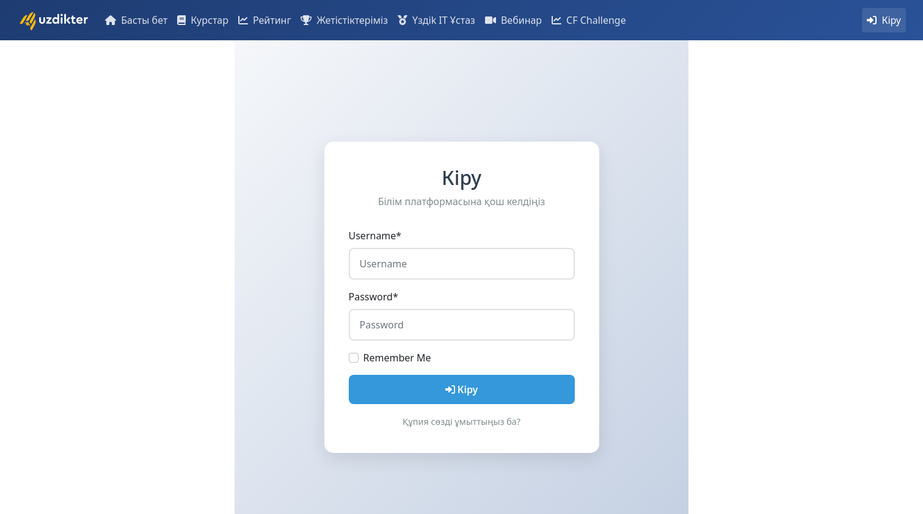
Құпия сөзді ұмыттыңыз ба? (461, 421)
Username (375, 235)
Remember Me (397, 357)
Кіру (461, 389)
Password (373, 296)
